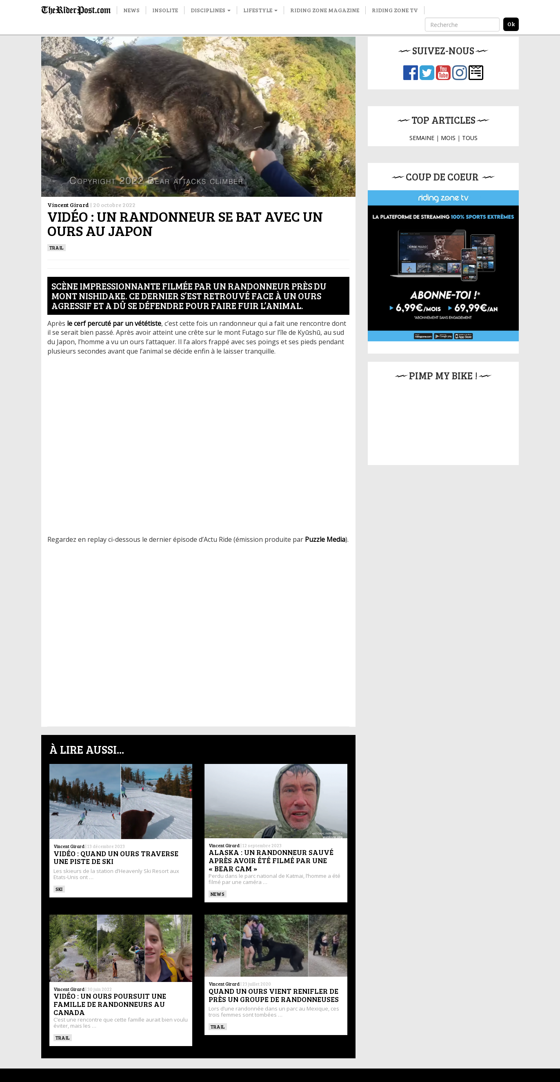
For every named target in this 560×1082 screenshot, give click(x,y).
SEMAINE (421, 138)
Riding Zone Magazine (324, 10)
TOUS (470, 138)
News (131, 10)
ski (59, 889)
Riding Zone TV (395, 10)
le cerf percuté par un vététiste (114, 323)
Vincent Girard (68, 205)
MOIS (448, 138)
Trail (56, 247)
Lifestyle (260, 10)
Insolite (165, 10)
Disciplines (211, 10)
